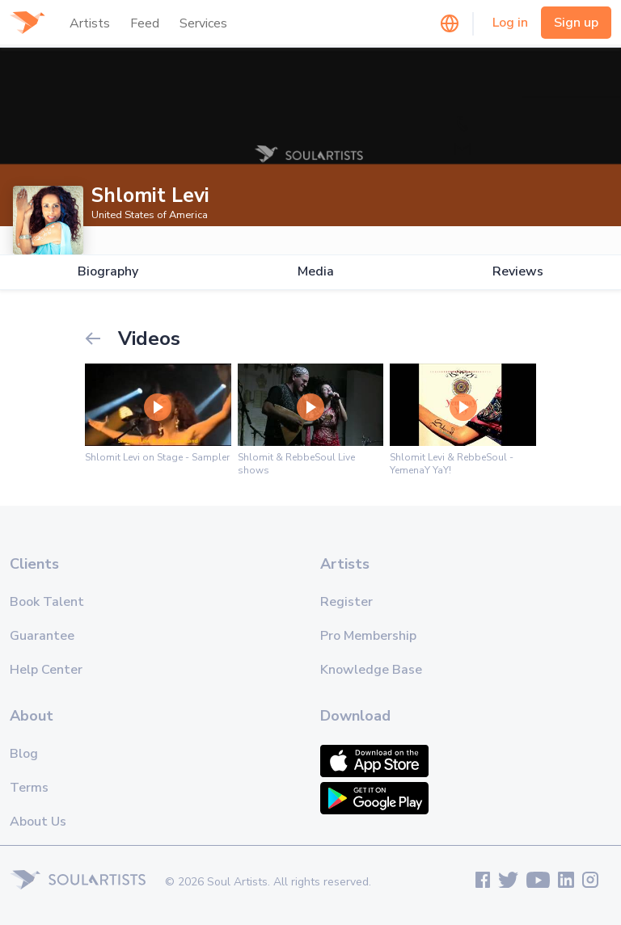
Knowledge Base (371, 670)
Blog (24, 754)
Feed (144, 23)
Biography (108, 271)
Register (346, 602)
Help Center (46, 670)
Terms (29, 788)
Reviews (517, 271)
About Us (38, 822)
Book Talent (47, 602)
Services (203, 23)
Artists (90, 23)
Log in (510, 23)
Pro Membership (368, 636)
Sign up (576, 23)
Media (316, 271)
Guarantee (42, 636)
